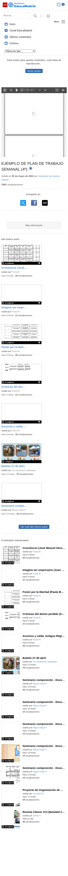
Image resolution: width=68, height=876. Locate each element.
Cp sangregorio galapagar (24, 470)
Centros (13, 43)
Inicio (12, 24)
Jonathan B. (38, 794)
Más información (34, 225)
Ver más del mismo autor (34, 526)
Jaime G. (37, 816)
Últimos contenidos (20, 37)
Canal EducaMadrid (20, 30)
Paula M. (16, 272)
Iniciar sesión (34, 71)
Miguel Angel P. (19, 510)
